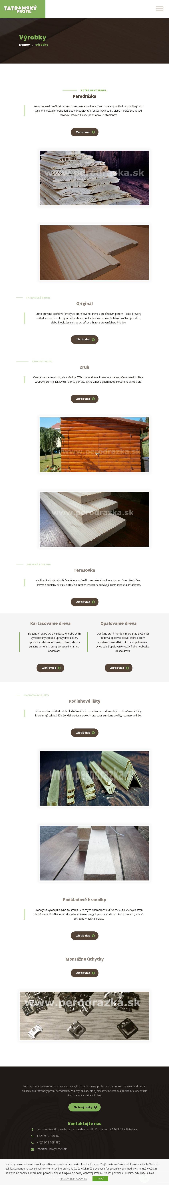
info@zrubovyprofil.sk (49, 1149)
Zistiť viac (83, 132)
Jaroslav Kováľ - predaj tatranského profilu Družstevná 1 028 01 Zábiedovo (84, 1129)
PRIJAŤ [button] (100, 1178)
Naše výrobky (83, 1107)
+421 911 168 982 (45, 1142)
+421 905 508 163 (45, 1136)
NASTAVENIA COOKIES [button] (73, 1178)
